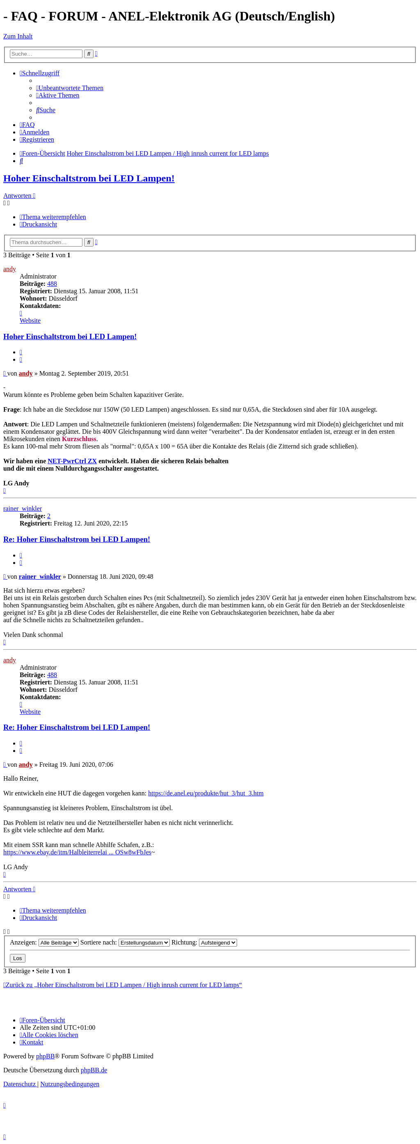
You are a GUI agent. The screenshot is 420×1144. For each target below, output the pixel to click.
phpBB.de (94, 1070)
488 (52, 283)
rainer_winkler (22, 508)
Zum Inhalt (18, 36)
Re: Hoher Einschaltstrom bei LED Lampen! (76, 539)
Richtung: (204, 942)
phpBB (45, 1056)
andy (9, 268)
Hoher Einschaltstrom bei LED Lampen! (89, 178)
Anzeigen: (44, 942)
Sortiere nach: (125, 942)
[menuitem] (69, 87)
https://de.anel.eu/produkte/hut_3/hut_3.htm (205, 793)
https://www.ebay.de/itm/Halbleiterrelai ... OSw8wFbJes (77, 852)
